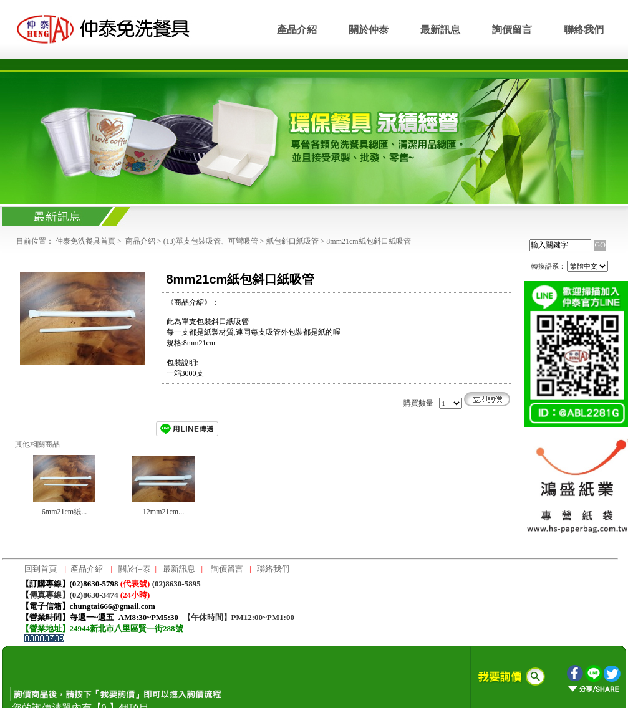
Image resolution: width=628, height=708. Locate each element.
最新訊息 (440, 29)
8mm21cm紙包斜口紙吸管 (368, 241)
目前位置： (35, 241)
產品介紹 (297, 29)
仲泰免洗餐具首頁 (85, 241)
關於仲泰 (369, 29)
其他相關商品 (37, 444)
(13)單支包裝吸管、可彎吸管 (210, 241)
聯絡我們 (584, 29)
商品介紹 (140, 241)
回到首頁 (40, 568)
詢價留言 (512, 29)
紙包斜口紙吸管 (292, 241)
